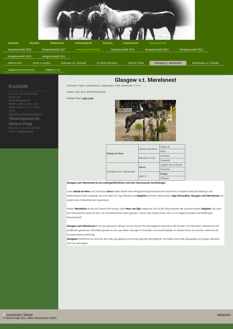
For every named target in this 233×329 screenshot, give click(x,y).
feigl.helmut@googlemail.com (25, 114)
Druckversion (12, 314)
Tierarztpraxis (25, 131)
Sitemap (28, 314)
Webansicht (223, 314)
